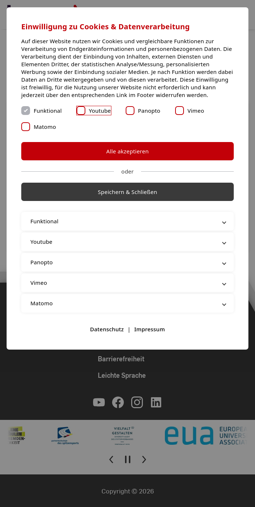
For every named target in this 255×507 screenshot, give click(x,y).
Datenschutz (107, 329)
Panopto (149, 110)
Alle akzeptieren (127, 151)
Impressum (149, 329)
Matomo (45, 126)
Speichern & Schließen (127, 191)
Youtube (100, 110)
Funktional (48, 110)
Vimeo (196, 110)
